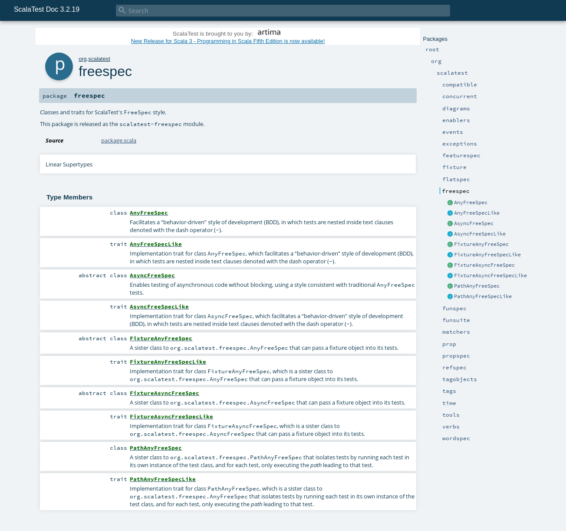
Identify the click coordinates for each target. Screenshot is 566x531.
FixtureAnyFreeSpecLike (487, 255)
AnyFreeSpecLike (477, 213)
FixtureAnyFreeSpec (481, 244)
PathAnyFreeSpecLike (483, 296)
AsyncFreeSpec (474, 223)
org (83, 59)
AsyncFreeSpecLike (480, 234)
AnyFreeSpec (470, 202)
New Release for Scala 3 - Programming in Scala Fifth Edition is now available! (228, 41)
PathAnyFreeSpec (477, 286)
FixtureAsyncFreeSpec (484, 265)
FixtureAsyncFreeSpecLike (490, 275)
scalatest (99, 59)
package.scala (118, 140)
